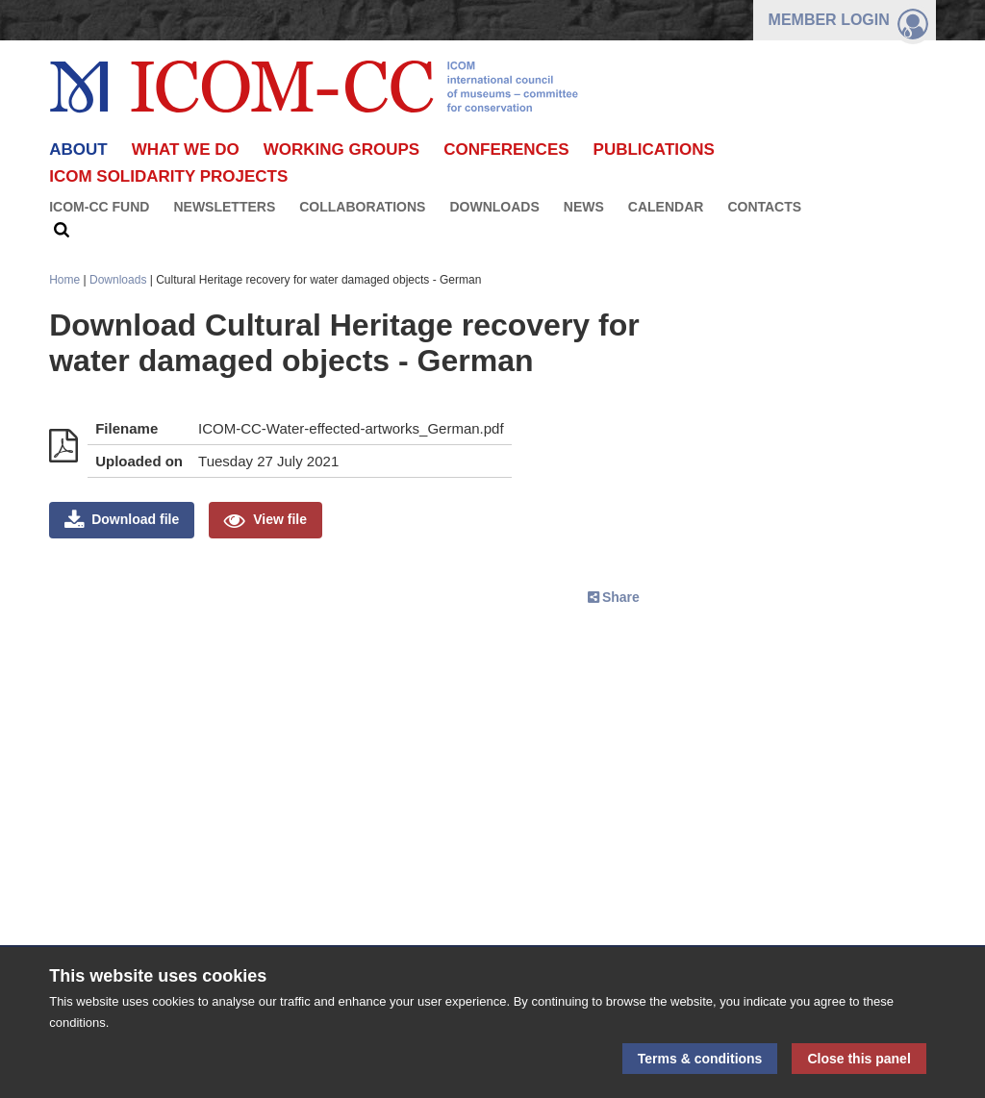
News (584, 206)
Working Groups (341, 149)
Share (621, 597)
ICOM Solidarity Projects (168, 176)
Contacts (764, 206)
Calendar (666, 206)
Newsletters (224, 206)
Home (64, 280)
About (78, 149)
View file (280, 519)
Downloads (494, 206)
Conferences (505, 149)
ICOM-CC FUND (99, 206)
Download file (135, 519)
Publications (654, 149)
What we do (186, 149)
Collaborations (362, 206)
